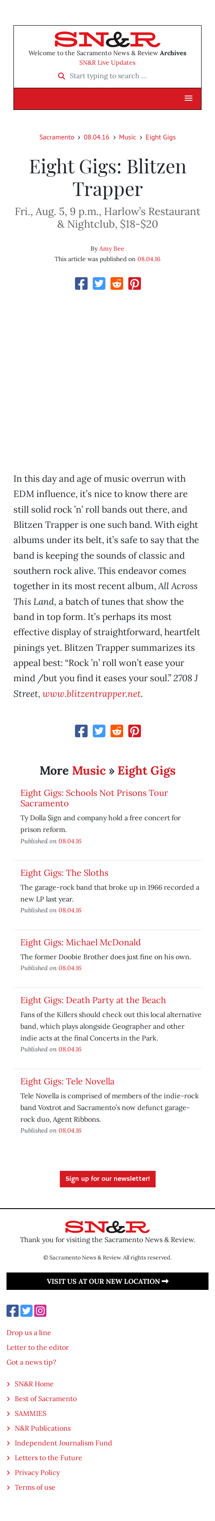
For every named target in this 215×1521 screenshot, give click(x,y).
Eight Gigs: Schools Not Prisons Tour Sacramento (94, 798)
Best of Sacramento (46, 1398)
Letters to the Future (48, 1457)
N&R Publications (43, 1428)
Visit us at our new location (108, 1281)
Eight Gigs (161, 137)
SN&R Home (34, 1383)
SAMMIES (30, 1413)
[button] (188, 99)
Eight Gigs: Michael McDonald (80, 942)
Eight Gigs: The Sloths (64, 872)
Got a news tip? (31, 1362)
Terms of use (35, 1487)
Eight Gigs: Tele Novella (67, 1081)
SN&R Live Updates (107, 62)
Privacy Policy (37, 1472)
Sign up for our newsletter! (107, 1179)
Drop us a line (29, 1332)
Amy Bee (111, 248)
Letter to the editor (38, 1347)
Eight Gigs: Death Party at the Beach (93, 999)
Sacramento (57, 137)
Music (128, 137)
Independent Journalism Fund (63, 1442)
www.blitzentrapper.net (91, 693)
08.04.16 (96, 137)
